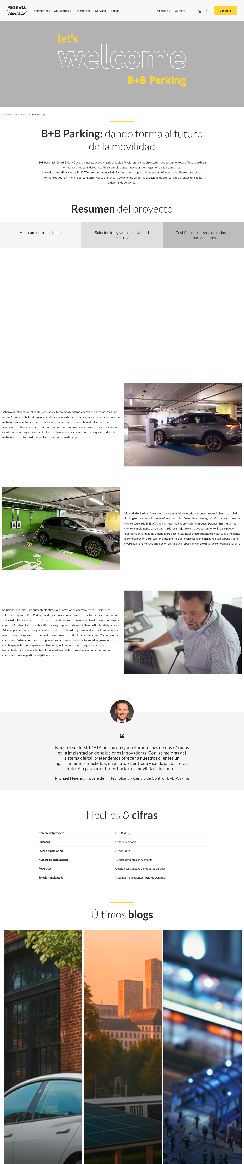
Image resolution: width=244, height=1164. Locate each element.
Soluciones (62, 11)
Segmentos (42, 11)
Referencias (83, 10)
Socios (115, 10)
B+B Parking (38, 114)
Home (7, 114)
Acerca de (163, 10)
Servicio (100, 10)
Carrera (180, 11)
